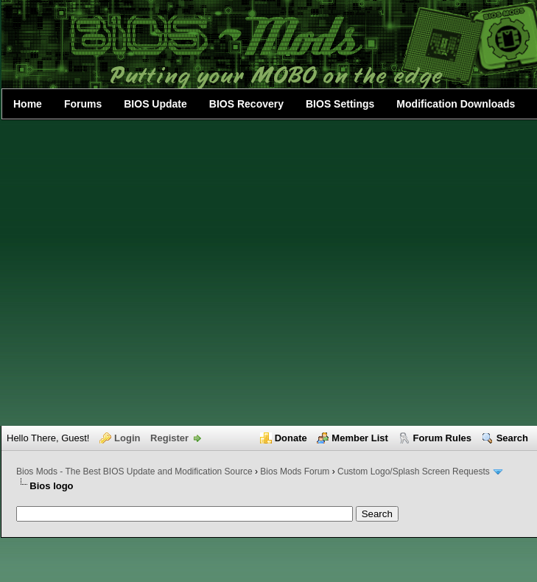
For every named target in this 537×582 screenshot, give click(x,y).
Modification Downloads (455, 104)
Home (27, 104)
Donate (291, 437)
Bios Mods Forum (294, 471)
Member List (359, 437)
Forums (83, 104)
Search (512, 437)
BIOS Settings (340, 104)
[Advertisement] (149, 273)
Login (127, 437)
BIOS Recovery (246, 104)
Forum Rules (442, 437)
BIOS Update (155, 104)
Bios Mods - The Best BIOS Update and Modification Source (134, 471)
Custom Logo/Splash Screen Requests (413, 471)
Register (169, 437)
